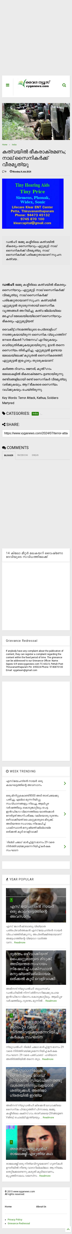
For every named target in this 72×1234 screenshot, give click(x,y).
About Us (41, 1206)
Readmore (19, 942)
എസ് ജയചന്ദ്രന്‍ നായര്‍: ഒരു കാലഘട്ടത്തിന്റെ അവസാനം (32, 911)
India (14, 145)
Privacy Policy (15, 1219)
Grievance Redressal (19, 1223)
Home (4, 145)
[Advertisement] (34, 40)
